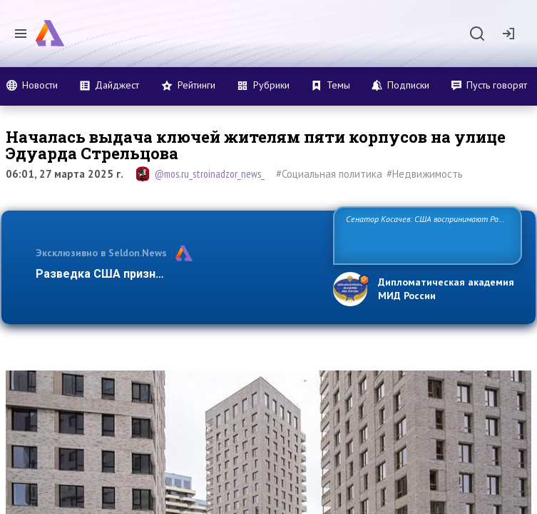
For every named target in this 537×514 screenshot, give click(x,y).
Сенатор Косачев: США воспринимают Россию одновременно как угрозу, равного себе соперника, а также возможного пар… (424, 234)
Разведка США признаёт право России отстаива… (176, 274)
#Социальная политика (329, 174)
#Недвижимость (425, 174)
